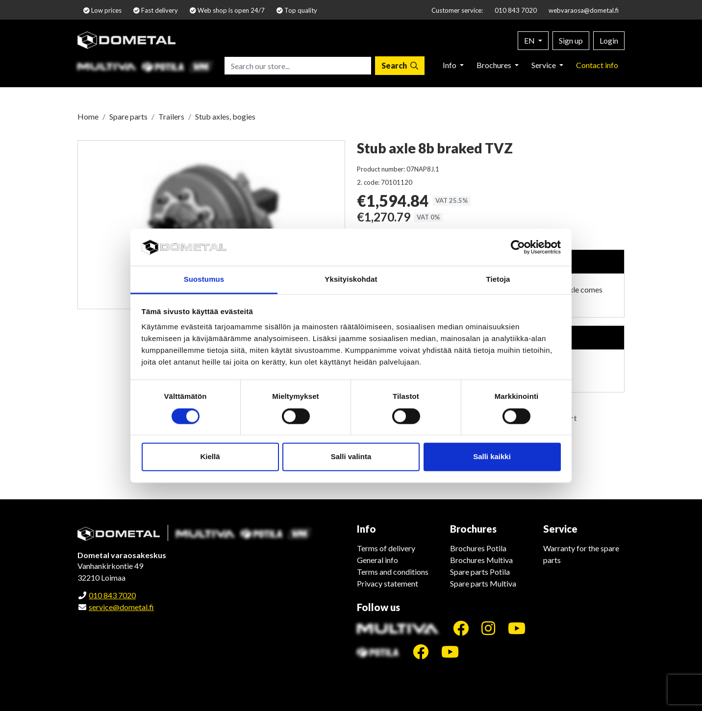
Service (544, 65)
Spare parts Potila (480, 571)
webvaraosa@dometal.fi (584, 10)
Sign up (571, 40)
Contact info (597, 65)
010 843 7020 (516, 10)
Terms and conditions (392, 571)
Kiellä (210, 457)
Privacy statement (387, 583)
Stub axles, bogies (225, 116)
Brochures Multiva (481, 559)
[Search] (400, 65)
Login (609, 40)
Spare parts (128, 116)
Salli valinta (351, 457)
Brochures (494, 65)
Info (450, 65)
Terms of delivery (386, 548)
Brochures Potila (478, 548)
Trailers (171, 116)
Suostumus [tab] (204, 279)
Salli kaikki (492, 457)
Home (88, 116)
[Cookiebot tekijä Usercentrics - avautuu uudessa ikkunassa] (518, 247)
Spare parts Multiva (483, 583)
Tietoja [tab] (498, 279)
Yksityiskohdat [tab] (351, 279)
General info (377, 559)
